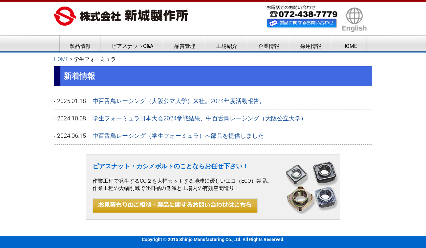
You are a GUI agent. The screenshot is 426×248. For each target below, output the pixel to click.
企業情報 (268, 46)
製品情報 (80, 46)
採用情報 (310, 46)
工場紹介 (226, 46)
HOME (349, 46)
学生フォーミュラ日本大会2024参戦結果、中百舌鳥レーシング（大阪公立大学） (200, 118)
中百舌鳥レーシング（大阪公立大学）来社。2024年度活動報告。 (179, 101)
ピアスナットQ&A (132, 46)
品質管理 (184, 46)
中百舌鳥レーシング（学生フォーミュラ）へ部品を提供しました (178, 136)
